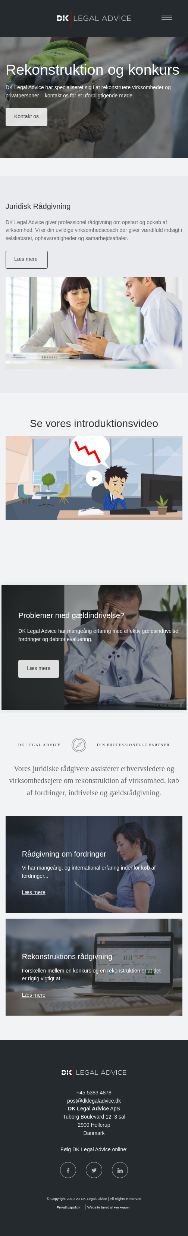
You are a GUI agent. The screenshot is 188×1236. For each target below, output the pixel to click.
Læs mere (34, 892)
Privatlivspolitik (68, 1207)
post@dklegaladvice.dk (94, 1101)
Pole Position (121, 1207)
